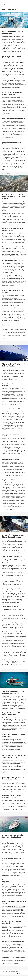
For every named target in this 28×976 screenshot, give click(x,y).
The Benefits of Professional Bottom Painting (13, 365)
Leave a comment (13, 173)
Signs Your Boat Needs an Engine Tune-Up (12, 32)
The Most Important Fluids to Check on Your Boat (13, 692)
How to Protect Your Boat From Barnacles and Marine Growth (13, 197)
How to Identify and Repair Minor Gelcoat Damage (13, 536)
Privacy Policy (4, 971)
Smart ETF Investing (9, 9)
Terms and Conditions (17, 973)
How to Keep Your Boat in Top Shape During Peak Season (12, 837)
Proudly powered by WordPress (13, 971)
